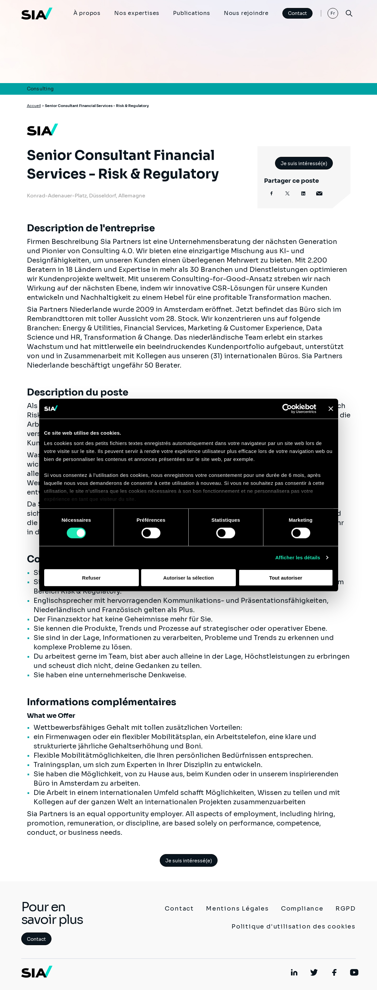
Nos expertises (136, 13)
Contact (297, 13)
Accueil (34, 105)
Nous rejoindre (246, 13)
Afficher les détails (297, 557)
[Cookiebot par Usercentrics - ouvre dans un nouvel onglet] (287, 408)
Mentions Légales (237, 908)
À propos (87, 13)
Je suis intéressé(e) (304, 163)
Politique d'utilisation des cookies (294, 926)
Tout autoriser (285, 578)
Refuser (91, 578)
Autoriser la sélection (188, 578)
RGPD (345, 908)
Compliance (302, 908)
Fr (332, 13)
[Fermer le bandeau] (331, 408)
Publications (191, 13)
